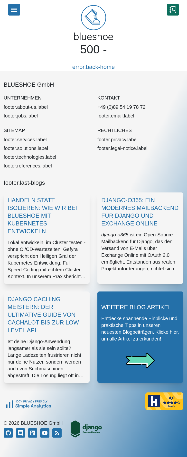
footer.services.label (25, 139)
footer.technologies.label (30, 157)
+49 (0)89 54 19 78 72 (121, 107)
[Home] (93, 22)
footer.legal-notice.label (122, 148)
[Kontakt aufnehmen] (173, 10)
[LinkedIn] (32, 433)
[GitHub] (8, 433)
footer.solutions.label (26, 148)
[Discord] (20, 433)
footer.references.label (28, 165)
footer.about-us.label (26, 107)
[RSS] (57, 433)
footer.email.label (115, 115)
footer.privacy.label (117, 139)
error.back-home (93, 67)
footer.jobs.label (21, 115)
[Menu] (14, 10)
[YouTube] (44, 433)
